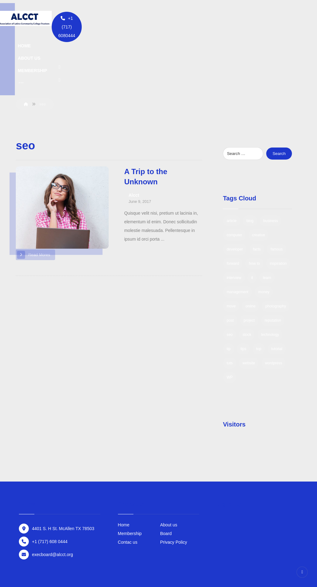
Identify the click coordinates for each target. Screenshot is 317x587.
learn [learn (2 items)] (267, 217)
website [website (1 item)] (248, 302)
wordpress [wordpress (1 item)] (273, 302)
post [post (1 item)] (230, 259)
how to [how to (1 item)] (254, 202)
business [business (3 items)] (270, 160)
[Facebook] (222, 18)
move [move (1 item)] (231, 245)
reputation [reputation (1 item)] (273, 259)
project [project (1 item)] (249, 259)
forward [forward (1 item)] (233, 202)
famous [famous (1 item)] (277, 188)
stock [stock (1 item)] (246, 274)
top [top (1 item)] (258, 288)
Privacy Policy (173, 481)
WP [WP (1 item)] (229, 316)
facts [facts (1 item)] (257, 188)
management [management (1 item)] (237, 231)
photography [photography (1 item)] (275, 245)
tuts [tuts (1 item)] (229, 302)
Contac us (127, 481)
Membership (130, 472)
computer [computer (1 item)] (234, 174)
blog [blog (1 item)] (250, 160)
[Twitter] (237, 18)
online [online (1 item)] (250, 245)
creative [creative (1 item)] (258, 174)
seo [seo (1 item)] (229, 274)
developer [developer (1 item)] (235, 188)
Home (123, 463)
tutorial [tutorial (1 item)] (276, 288)
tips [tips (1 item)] (243, 288)
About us (168, 463)
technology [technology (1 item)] (270, 274)
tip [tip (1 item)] (229, 288)
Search (278, 92)
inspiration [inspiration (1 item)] (278, 202)
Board (166, 472)
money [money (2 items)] (263, 231)
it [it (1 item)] (252, 217)
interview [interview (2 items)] (234, 217)
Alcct (133, 134)
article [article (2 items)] (232, 160)
